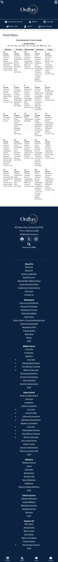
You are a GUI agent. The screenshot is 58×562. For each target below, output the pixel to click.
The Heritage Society (31, 545)
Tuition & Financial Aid (29, 324)
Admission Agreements (31, 420)
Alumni (28, 26)
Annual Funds (29, 528)
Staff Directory (29, 277)
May (23, 46)
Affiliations (29, 483)
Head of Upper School (29, 396)
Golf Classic (29, 534)
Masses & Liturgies (29, 506)
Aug (33, 46)
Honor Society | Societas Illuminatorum (29, 320)
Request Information (29, 306)
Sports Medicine (29, 480)
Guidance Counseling (29, 423)
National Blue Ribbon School (29, 281)
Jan (9, 46)
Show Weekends (22, 40)
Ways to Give (29, 531)
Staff (29, 341)
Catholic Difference (29, 499)
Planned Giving (29, 541)
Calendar (48, 22)
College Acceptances (31, 416)
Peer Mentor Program (31, 367)
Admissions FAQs (29, 327)
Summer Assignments (29, 384)
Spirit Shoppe (45, 26)
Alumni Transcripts (31, 370)
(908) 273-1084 (32, 231)
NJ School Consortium (29, 377)
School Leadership (29, 274)
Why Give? (29, 524)
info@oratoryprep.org (29, 234)
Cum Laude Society (29, 441)
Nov (45, 46)
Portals (36, 559)
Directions (29, 291)
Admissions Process (29, 310)
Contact (51, 559)
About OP (29, 271)
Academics (29, 353)
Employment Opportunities (29, 288)
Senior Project (29, 444)
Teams (29, 466)
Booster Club (29, 476)
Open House (29, 317)
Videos (29, 338)
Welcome (29, 267)
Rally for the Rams (29, 538)
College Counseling (29, 406)
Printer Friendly (36, 40)
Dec (49, 46)
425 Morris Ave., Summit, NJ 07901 (29, 227)
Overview (29, 349)
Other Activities (29, 380)
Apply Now (29, 334)
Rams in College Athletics (29, 487)
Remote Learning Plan (29, 451)
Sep (37, 46)
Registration (29, 473)
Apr (19, 46)
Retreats (29, 512)
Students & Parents (14, 22)
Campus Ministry (29, 502)
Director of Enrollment (29, 303)
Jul (30, 46)
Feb (12, 46)
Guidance (29, 356)
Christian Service (29, 509)
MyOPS (33, 22)
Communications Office (29, 284)
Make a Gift (12, 26)
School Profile (31, 413)
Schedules (29, 470)
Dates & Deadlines (29, 313)
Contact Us (29, 295)
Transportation (29, 331)
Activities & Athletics (29, 373)
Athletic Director (29, 463)
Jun (27, 46)
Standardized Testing (31, 363)
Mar (16, 46)
